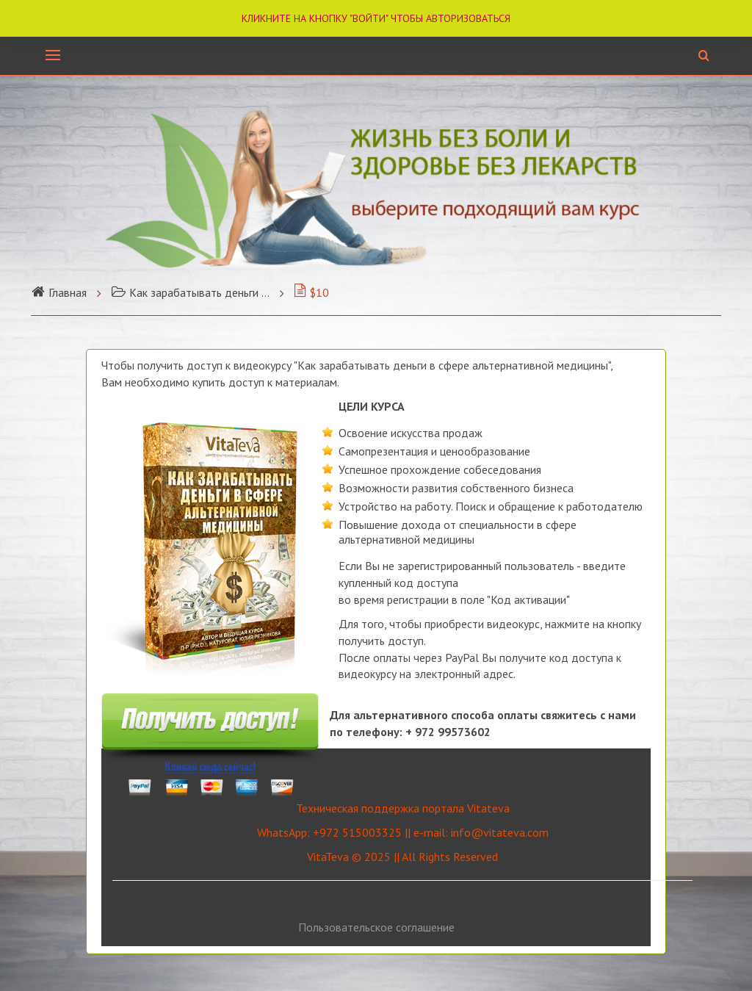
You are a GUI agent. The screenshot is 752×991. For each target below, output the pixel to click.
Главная (59, 292)
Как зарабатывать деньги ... (190, 292)
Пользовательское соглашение (376, 927)
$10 (311, 292)
